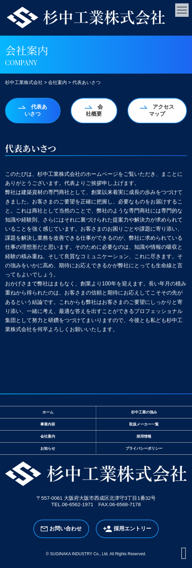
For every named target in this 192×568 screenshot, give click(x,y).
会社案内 (47, 436)
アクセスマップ (161, 110)
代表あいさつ (36, 110)
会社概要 (94, 110)
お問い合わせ (65, 528)
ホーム (47, 412)
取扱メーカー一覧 (144, 424)
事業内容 (47, 424)
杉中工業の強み (144, 412)
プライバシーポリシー (143, 448)
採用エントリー (132, 528)
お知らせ (47, 448)
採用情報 (144, 436)
